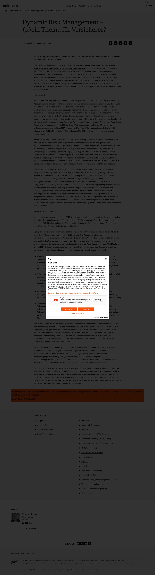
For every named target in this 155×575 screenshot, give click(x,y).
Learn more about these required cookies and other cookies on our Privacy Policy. (73, 293)
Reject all (86, 309)
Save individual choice (77, 313)
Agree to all (68, 309)
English (51, 259)
